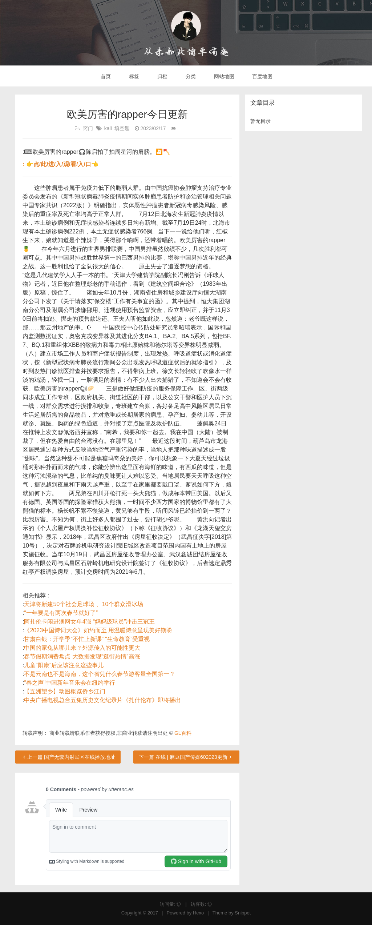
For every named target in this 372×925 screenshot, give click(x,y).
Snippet (243, 913)
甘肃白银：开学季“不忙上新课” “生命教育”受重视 (87, 639)
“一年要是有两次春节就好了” (61, 613)
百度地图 (262, 76)
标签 (133, 76)
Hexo (198, 913)
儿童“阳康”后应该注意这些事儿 (64, 665)
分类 (190, 76)
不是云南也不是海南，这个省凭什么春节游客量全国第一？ (99, 674)
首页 (105, 76)
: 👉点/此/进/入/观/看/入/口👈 (60, 164)
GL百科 (182, 733)
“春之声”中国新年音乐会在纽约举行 (69, 683)
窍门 (88, 128)
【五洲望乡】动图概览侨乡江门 (64, 691)
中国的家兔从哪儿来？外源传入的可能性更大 (82, 648)
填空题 (122, 128)
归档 (161, 76)
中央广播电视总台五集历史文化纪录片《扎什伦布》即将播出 (102, 700)
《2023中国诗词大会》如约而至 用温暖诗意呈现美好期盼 (98, 630)
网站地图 (223, 76)
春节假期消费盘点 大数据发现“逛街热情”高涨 (82, 656)
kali (108, 128)
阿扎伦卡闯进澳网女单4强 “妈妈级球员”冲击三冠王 (89, 621)
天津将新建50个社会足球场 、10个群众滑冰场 (83, 604)
